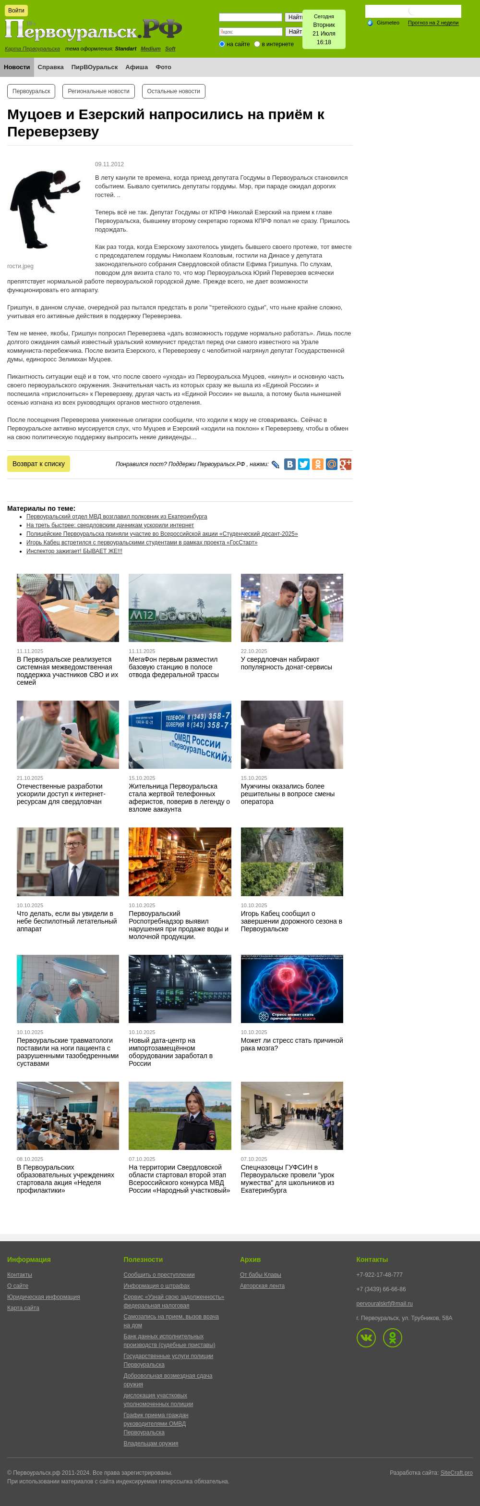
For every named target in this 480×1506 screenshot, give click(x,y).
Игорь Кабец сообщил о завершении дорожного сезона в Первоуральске (291, 921)
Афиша (136, 67)
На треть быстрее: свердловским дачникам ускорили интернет (110, 525)
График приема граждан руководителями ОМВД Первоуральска (156, 1424)
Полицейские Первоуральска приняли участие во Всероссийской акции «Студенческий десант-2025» (162, 534)
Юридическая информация (43, 1297)
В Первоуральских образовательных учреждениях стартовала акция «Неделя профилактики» (65, 1178)
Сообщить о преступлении (159, 1274)
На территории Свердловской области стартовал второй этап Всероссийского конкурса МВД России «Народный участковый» (179, 1178)
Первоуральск (31, 91)
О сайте (17, 1286)
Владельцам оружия (151, 1443)
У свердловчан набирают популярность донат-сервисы (286, 663)
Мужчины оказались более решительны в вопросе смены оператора (288, 793)
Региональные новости (98, 91)
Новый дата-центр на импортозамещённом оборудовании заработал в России (171, 1052)
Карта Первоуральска (32, 48)
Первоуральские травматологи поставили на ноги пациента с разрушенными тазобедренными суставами (68, 1052)
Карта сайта (23, 1308)
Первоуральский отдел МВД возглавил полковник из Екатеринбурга (116, 516)
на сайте (238, 44)
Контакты (19, 1274)
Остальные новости (173, 91)
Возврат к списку (38, 464)
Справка (51, 67)
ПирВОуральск (95, 67)
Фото (163, 67)
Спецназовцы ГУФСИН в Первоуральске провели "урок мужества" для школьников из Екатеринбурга (288, 1178)
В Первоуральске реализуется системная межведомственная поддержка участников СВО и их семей (67, 670)
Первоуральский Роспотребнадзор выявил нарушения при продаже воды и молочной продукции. (178, 925)
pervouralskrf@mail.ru (385, 1303)
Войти (16, 10)
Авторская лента (262, 1286)
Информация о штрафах (157, 1286)
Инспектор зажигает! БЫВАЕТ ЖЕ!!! (74, 551)
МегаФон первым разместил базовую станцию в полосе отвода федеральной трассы (174, 667)
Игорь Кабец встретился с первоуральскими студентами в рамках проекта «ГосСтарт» (142, 542)
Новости (17, 67)
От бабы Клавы (260, 1274)
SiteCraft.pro (457, 1472)
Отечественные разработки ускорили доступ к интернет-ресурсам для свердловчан (61, 793)
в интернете (278, 44)
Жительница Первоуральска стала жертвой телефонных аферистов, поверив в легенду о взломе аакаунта (179, 797)
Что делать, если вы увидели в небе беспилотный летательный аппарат (67, 921)
